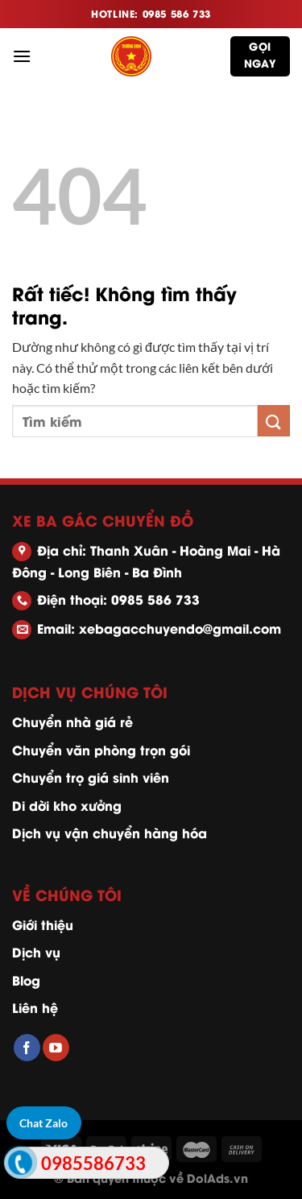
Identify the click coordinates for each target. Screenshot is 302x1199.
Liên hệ (35, 1007)
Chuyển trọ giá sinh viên (90, 776)
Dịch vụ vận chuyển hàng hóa (109, 832)
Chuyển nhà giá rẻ (72, 721)
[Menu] (21, 56)
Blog (26, 979)
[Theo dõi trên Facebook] (27, 1047)
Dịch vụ (36, 951)
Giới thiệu (42, 924)
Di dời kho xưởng (67, 805)
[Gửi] (274, 420)
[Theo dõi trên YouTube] (56, 1047)
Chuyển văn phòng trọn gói (101, 749)
